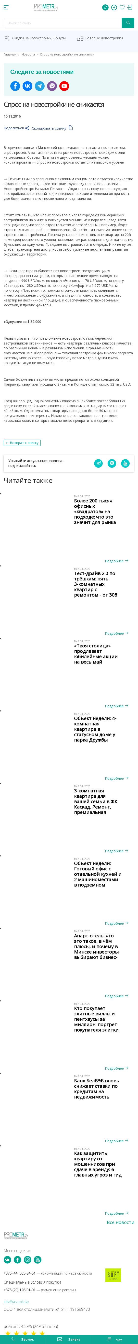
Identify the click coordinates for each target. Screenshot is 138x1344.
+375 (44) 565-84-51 (48, 1273)
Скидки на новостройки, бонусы (39, 38)
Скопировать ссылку (52, 128)
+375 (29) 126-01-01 (40, 1290)
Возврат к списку (24, 442)
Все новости (120, 1222)
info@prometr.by (16, 1301)
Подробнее (116, 561)
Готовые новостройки (104, 38)
